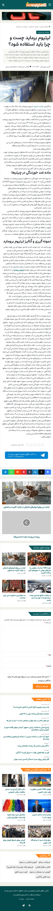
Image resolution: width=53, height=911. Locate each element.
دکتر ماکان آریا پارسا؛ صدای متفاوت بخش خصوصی (15, 791)
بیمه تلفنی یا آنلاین (43, 877)
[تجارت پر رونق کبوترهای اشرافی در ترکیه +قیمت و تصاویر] (13, 558)
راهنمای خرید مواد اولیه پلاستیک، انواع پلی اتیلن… (15, 816)
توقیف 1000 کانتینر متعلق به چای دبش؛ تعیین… (40, 791)
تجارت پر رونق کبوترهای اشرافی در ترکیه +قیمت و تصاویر (14, 569)
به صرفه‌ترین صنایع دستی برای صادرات (14, 597)
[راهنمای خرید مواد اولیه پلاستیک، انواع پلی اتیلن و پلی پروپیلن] (13, 805)
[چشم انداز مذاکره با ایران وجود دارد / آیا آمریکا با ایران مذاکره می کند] (39, 805)
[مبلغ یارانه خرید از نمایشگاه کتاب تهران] (39, 831)
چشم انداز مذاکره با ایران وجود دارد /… (41, 816)
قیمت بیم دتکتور (21, 872)
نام (49, 655)
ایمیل (48, 665)
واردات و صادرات (21, 26)
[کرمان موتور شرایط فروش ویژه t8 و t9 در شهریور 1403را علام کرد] (13, 831)
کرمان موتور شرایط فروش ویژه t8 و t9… (14, 841)
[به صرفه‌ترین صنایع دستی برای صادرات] (13, 586)
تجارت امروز (38, 106)
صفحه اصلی (45, 26)
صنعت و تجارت (33, 26)
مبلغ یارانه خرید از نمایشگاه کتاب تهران (41, 841)
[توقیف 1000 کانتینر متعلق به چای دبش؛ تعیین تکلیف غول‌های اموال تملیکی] (39, 780)
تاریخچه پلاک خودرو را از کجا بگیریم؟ (20, 867)
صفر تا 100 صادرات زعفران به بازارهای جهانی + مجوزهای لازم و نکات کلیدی (39, 570)
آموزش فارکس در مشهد (28, 862)
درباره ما (21, 898)
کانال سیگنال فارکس (42, 867)
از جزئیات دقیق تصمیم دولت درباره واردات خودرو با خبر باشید (40, 598)
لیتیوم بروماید (19, 270)
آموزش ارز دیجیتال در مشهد (39, 872)
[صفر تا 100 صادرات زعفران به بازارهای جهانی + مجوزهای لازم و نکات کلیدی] (39, 558)
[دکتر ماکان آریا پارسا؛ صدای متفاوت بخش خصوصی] (13, 780)
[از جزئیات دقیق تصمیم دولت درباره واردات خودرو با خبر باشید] (39, 586)
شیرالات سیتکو (44, 862)
